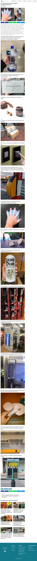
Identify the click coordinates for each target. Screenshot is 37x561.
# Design (10, 488)
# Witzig (2, 488)
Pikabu (1, 487)
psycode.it (13, 550)
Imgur (1, 95)
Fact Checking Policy (21, 547)
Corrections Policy (21, 548)
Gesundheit (24, 1)
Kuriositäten (20, 1)
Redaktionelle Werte (21, 550)
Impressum (30, 547)
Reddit (1, 141)
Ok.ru (1, 425)
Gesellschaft (29, 1)
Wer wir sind (14, 547)
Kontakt (13, 548)
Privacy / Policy (30, 548)
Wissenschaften (14, 1)
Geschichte (34, 1)
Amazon (1, 228)
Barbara (5, 6)
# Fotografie (6, 488)
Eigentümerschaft (21, 551)
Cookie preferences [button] (31, 550)
